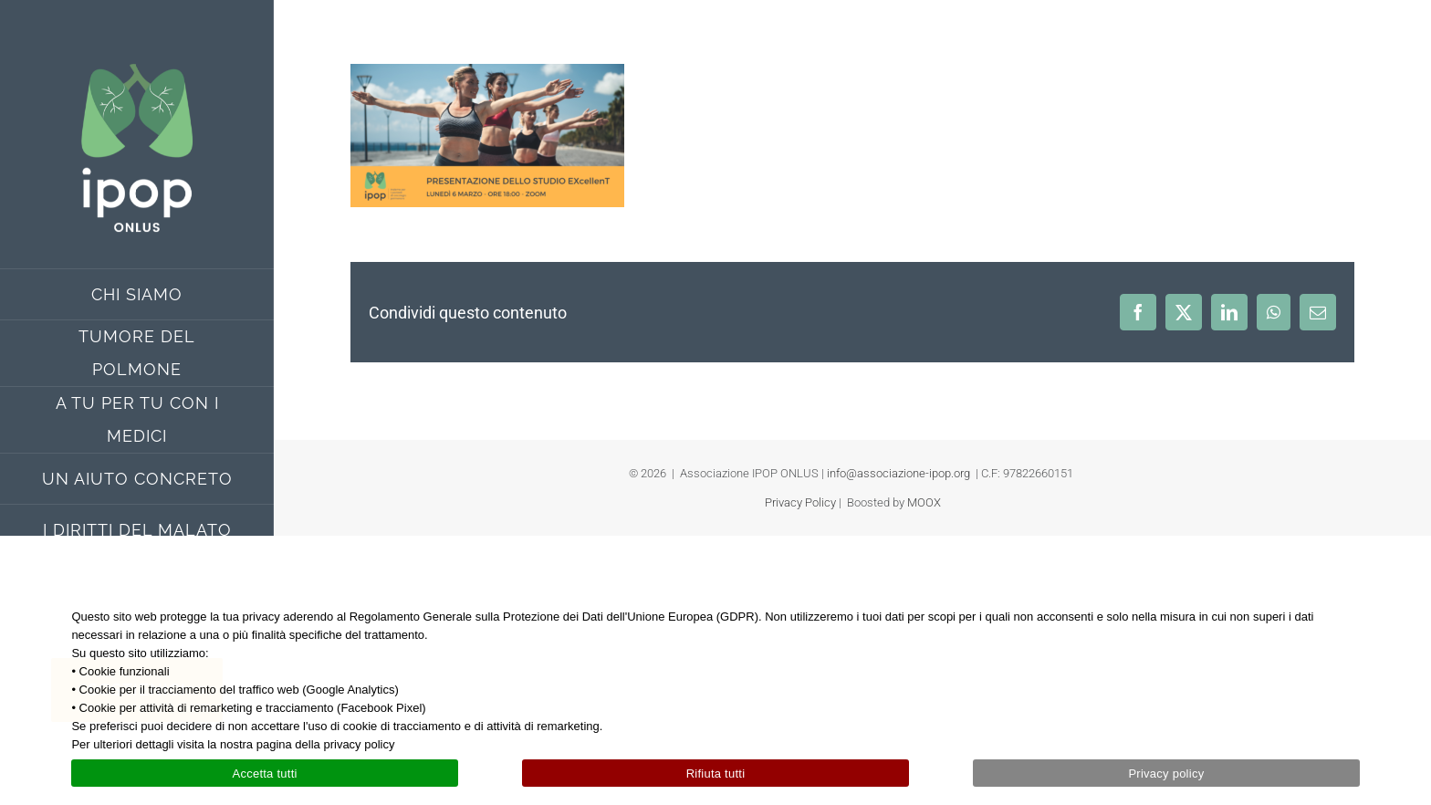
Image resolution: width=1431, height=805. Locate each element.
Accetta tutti (264, 773)
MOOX (924, 502)
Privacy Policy (800, 502)
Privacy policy (1166, 773)
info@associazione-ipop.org (898, 473)
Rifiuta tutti (716, 773)
